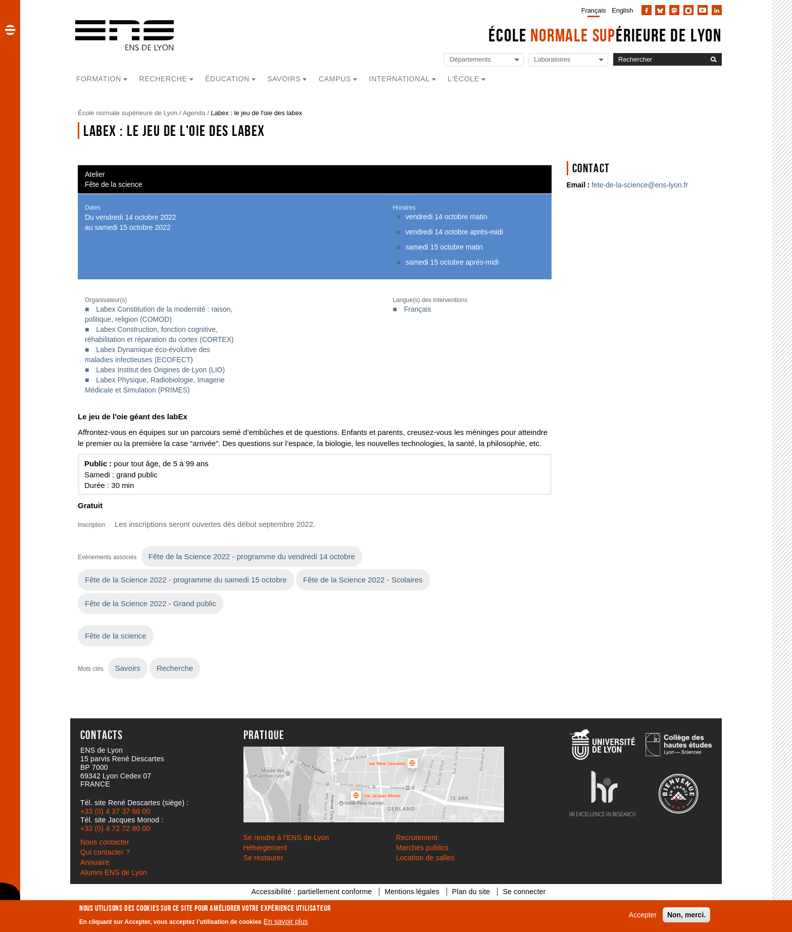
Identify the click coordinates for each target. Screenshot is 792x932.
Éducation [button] (227, 79)
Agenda (194, 113)
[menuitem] (591, 10)
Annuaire (95, 862)
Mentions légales (411, 892)
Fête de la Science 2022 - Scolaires (363, 579)
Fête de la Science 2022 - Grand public (150, 603)
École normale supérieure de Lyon (128, 113)
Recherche (175, 668)
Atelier (95, 174)
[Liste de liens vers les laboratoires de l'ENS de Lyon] (568, 60)
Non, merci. (686, 915)
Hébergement (265, 848)
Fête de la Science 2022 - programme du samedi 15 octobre (186, 579)
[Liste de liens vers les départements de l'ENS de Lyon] (483, 60)
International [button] (399, 79)
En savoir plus (286, 921)
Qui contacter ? (105, 852)
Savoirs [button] (284, 79)
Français (593, 10)
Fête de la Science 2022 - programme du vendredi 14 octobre (251, 556)
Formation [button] (98, 79)
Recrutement (416, 837)
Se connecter (524, 892)
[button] (10, 30)
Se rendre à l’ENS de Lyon (286, 837)
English (622, 10)
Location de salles (425, 858)
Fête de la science (113, 184)
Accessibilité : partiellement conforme (312, 892)
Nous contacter (104, 842)
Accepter (643, 915)
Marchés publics (422, 848)
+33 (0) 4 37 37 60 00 (115, 811)
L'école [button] (463, 79)
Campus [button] (335, 79)
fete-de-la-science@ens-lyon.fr (639, 185)
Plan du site (471, 892)
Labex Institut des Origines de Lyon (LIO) (160, 370)
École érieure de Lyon (605, 35)
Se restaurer (263, 858)
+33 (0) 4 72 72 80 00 (115, 828)
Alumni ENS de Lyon (113, 872)
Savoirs (127, 668)
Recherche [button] (163, 79)
